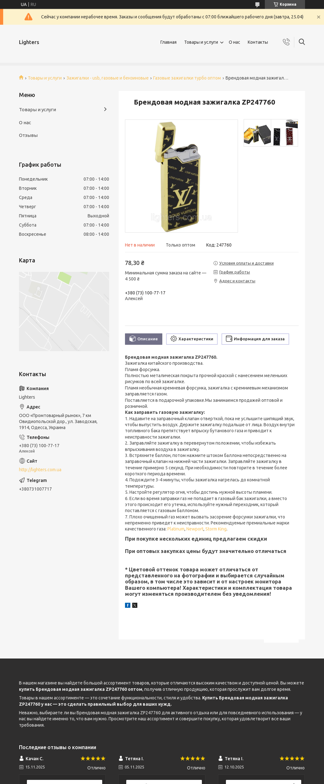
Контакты (258, 42)
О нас (234, 42)
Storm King (216, 528)
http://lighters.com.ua (40, 469)
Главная (168, 42)
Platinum (175, 528)
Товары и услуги (201, 42)
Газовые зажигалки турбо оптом (187, 77)
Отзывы (28, 135)
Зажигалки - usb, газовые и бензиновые (107, 77)
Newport (194, 528)
